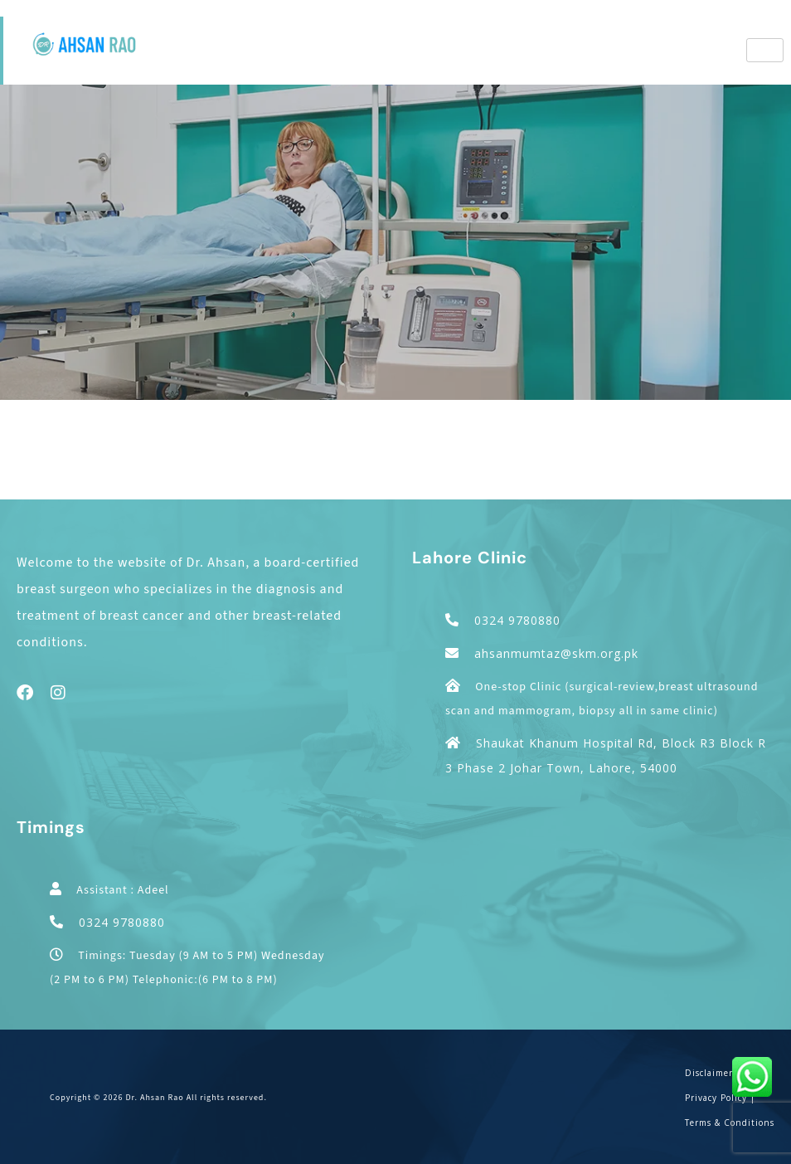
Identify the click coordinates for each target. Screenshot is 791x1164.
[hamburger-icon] (765, 50)
